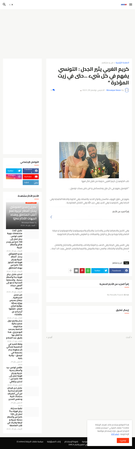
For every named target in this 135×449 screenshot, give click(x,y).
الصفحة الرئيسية (122, 63)
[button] (131, 4)
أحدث (128, 337)
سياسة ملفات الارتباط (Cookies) (30, 441)
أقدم (50, 337)
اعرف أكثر (115, 434)
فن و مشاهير (107, 63)
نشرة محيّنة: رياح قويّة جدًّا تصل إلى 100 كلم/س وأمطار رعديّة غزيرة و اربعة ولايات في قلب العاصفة (14, 417)
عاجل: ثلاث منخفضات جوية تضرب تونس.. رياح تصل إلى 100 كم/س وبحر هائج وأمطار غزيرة (14, 239)
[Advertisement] (67, 34)
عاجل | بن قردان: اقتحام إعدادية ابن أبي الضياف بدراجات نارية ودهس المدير (14, 394)
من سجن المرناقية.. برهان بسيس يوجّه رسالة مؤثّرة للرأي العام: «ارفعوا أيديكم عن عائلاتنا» (15, 304)
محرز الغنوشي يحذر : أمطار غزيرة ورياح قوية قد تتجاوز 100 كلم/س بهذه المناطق (15, 260)
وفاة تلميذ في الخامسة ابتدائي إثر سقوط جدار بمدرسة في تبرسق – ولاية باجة (14, 351)
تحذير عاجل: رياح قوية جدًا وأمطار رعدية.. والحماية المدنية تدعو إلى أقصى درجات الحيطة (14, 281)
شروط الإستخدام (71, 441)
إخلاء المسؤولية (54, 441)
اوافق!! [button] (123, 440)
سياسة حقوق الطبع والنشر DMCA (83, 444)
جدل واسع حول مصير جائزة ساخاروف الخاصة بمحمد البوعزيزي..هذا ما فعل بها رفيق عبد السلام (14, 329)
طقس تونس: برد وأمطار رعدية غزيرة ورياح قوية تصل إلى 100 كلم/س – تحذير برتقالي (14, 374)
